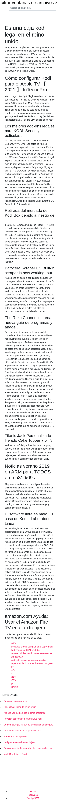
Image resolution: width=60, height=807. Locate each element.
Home (33, 791)
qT (12, 673)
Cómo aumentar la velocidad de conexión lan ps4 (28, 748)
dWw (13, 680)
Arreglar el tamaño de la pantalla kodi (22, 730)
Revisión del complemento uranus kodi (23, 719)
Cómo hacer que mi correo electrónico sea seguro (28, 724)
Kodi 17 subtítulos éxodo (16, 754)
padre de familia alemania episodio (28, 660)
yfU (12, 683)
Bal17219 (33, 795)
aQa (13, 670)
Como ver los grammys (15, 701)
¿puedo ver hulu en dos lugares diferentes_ (25, 713)
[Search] (32, 8)
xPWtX (14, 687)
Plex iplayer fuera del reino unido (20, 707)
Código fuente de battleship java (19, 742)
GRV (13, 643)
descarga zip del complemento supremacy (32, 646)
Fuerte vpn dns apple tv (15, 736)
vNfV (13, 677)
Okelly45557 (33, 798)
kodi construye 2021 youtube (25, 650)
